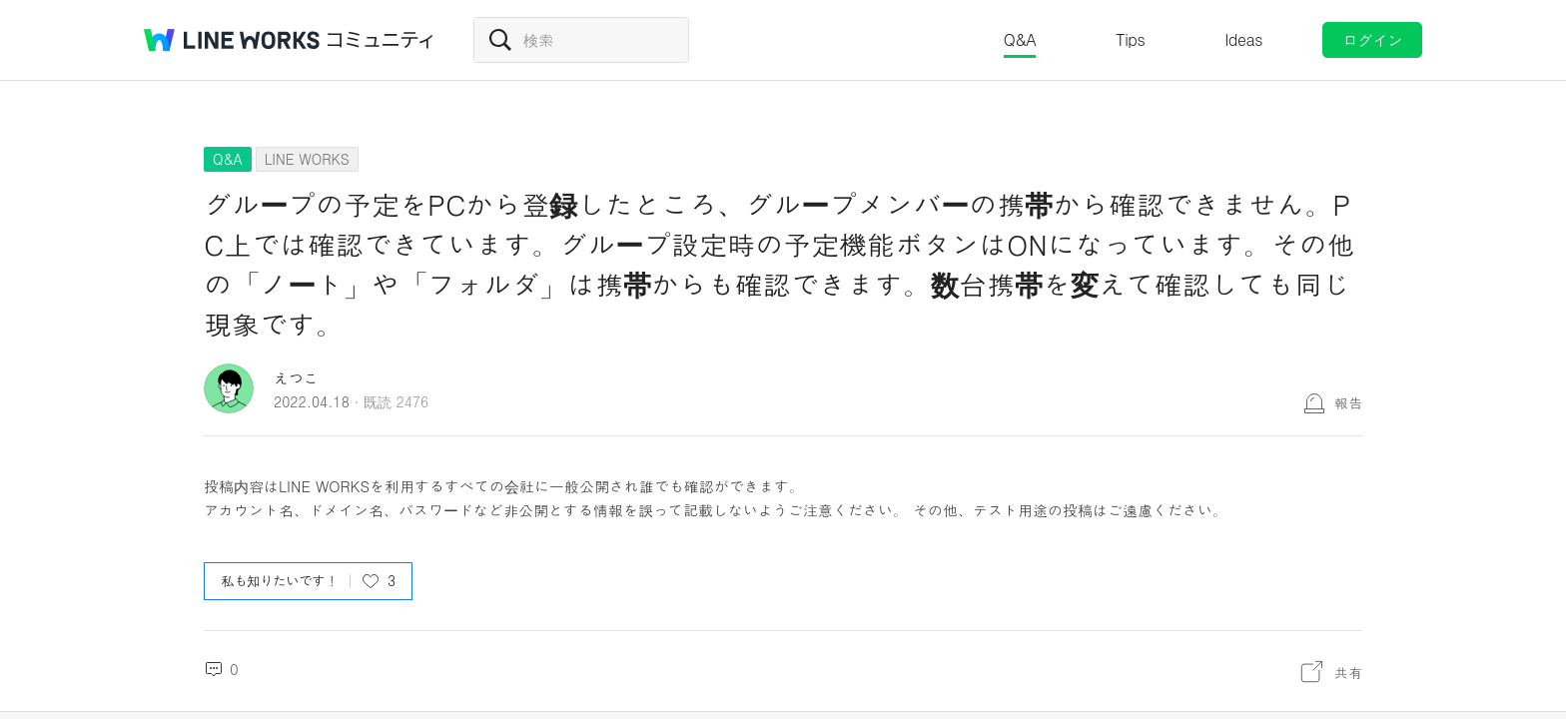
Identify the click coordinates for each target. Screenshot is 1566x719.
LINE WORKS (307, 159)
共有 (1348, 672)
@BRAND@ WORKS (232, 40)
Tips (1130, 39)
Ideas (1243, 39)
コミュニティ (380, 40)
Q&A (1020, 39)
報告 (1348, 402)
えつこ (296, 377)
